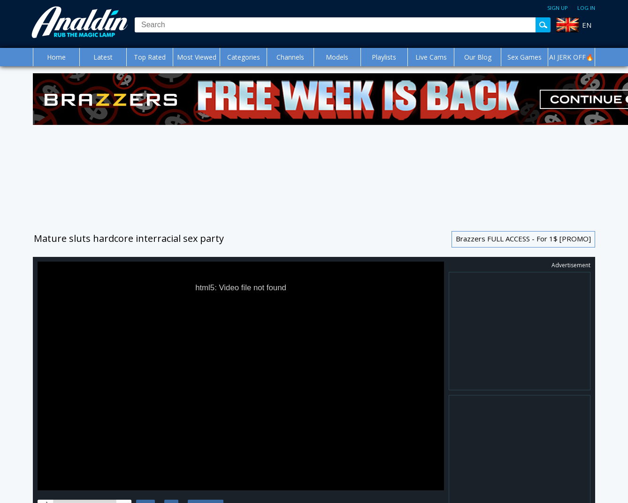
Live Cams (431, 57)
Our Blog (477, 57)
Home (56, 57)
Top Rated (150, 57)
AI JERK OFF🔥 (571, 57)
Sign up (557, 7)
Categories (243, 57)
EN (586, 25)
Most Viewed (196, 57)
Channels (290, 57)
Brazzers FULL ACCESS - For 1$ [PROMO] (523, 238)
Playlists (384, 57)
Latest (103, 57)
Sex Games (524, 57)
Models (337, 57)
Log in (586, 7)
